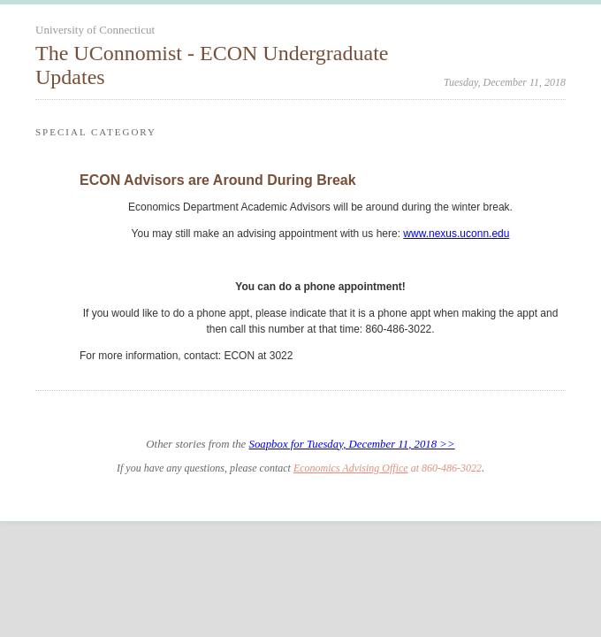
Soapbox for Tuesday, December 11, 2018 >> (351, 444)
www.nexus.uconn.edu (456, 233)
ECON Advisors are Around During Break (218, 180)
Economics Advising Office (350, 468)
